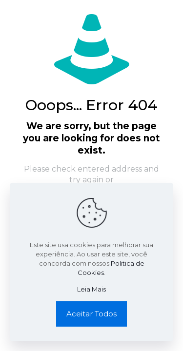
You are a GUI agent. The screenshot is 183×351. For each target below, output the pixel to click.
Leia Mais (91, 289)
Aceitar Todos (91, 313)
